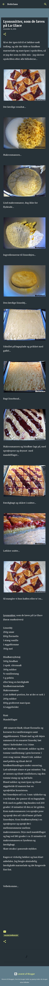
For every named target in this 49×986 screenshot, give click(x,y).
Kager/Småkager (11, 935)
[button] (4, 34)
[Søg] (45, 4)
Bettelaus (12, 4)
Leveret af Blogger (24, 974)
